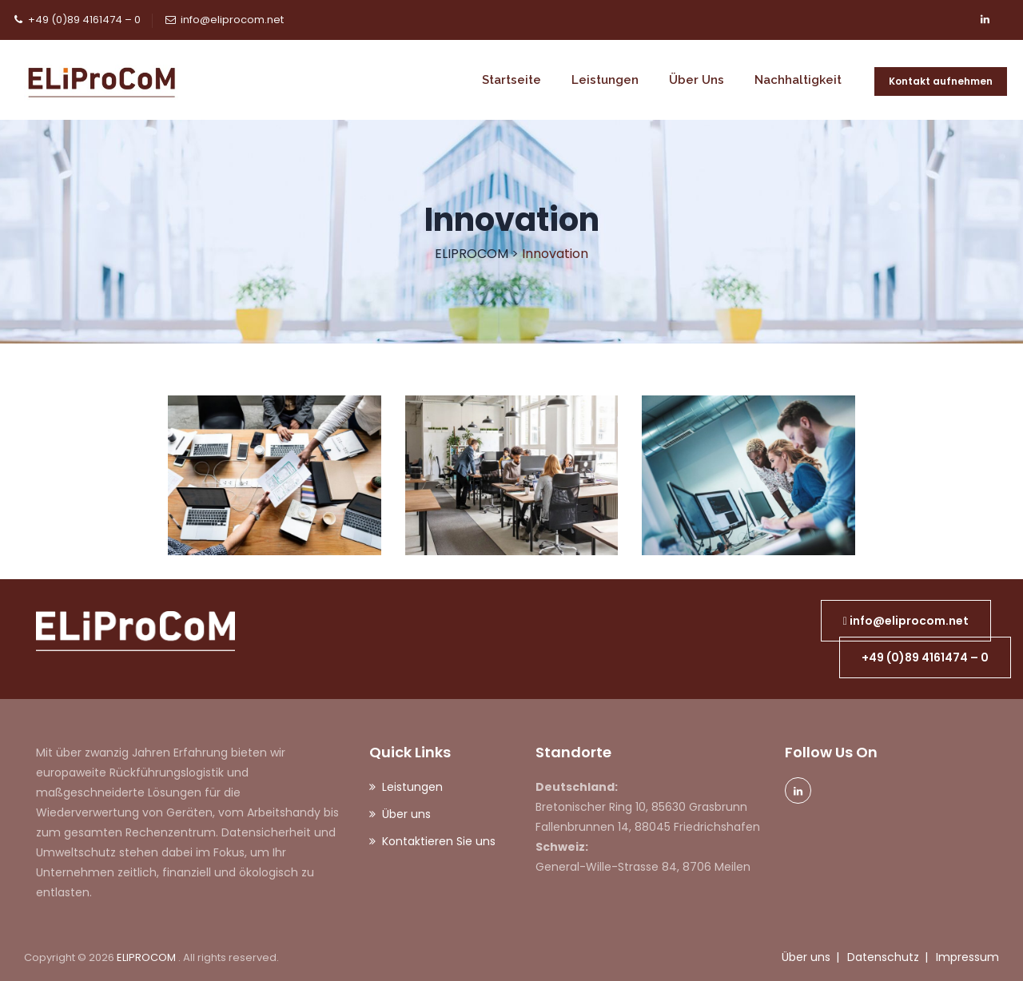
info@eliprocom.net (232, 19)
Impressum (967, 957)
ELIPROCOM (147, 957)
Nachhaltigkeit (798, 80)
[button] (906, 620)
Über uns (696, 80)
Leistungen (605, 80)
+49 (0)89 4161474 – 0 (84, 19)
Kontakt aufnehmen (941, 81)
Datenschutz (883, 957)
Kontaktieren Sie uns (439, 841)
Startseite (511, 80)
